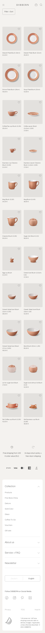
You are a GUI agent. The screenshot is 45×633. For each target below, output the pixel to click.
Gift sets (8, 531)
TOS (22, 610)
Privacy (8, 610)
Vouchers (8, 525)
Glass (7, 514)
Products (8, 492)
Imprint (37, 610)
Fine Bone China (11, 498)
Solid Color (9, 509)
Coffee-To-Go (10, 520)
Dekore (8, 503)
